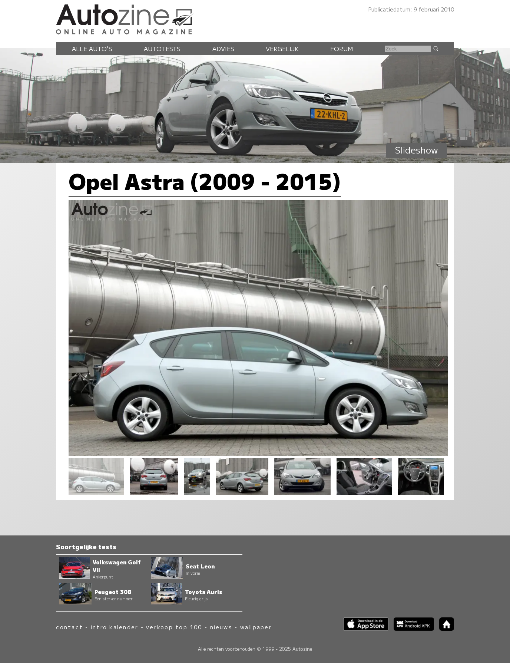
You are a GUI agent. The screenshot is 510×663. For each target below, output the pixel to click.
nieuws (221, 627)
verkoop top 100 (174, 627)
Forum (341, 48)
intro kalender (114, 627)
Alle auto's (92, 48)
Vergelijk (282, 48)
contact (69, 627)
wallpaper (256, 627)
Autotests (162, 48)
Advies (223, 48)
